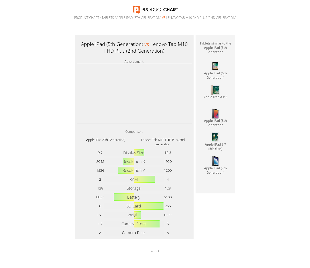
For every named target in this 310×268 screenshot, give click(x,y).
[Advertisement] (134, 93)
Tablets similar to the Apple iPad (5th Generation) (215, 47)
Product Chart (86, 17)
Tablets (108, 17)
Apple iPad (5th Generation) (105, 140)
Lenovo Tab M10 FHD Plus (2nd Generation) (163, 142)
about (155, 251)
